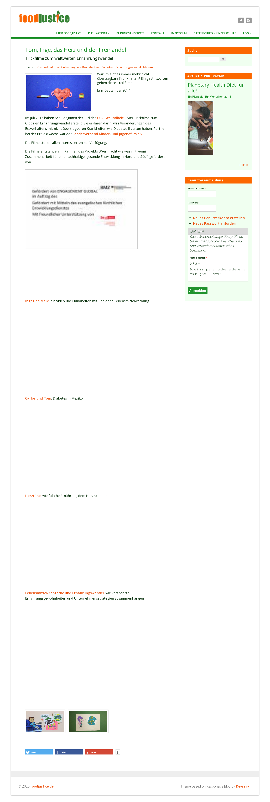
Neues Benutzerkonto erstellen (219, 218)
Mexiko (148, 67)
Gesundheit (45, 67)
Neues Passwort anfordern (215, 223)
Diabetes (107, 67)
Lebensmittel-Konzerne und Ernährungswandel (64, 593)
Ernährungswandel (128, 67)
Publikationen (99, 33)
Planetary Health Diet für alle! (216, 87)
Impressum (179, 33)
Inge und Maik (37, 301)
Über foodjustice (68, 33)
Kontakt (157, 33)
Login (247, 33)
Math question (198, 257)
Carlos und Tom (38, 398)
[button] (39, 751)
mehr (243, 164)
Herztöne (33, 495)
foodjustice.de (42, 786)
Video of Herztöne (97, 544)
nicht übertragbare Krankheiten (77, 67)
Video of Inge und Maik (97, 349)
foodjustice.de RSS (249, 20)
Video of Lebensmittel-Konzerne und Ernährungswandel (97, 647)
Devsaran (244, 786)
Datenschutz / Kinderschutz (215, 33)
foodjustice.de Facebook (241, 20)
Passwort (194, 202)
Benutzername (197, 188)
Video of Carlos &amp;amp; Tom (97, 447)
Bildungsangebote (130, 33)
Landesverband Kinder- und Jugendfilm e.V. (107, 134)
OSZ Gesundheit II (112, 118)
